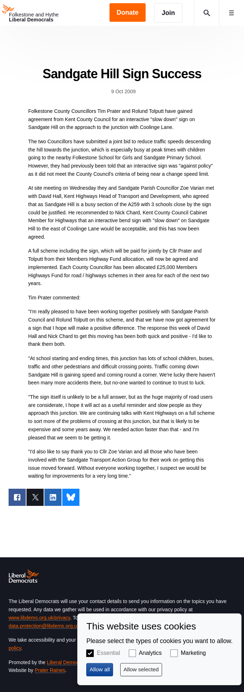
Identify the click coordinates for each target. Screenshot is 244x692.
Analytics (150, 653)
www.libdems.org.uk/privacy (39, 618)
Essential (108, 653)
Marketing (193, 653)
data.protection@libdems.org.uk (44, 626)
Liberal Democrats (67, 662)
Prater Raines (50, 670)
